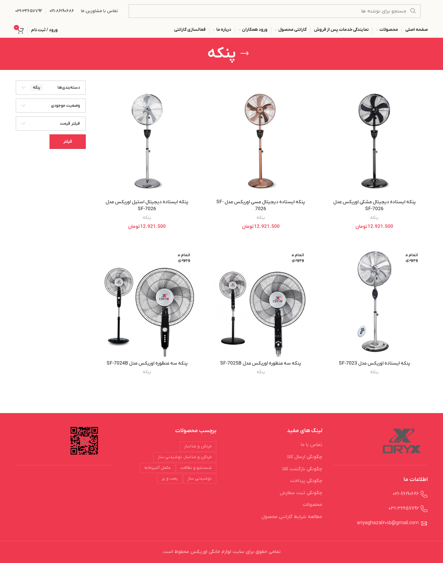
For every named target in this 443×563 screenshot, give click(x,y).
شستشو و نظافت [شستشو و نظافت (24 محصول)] (196, 468)
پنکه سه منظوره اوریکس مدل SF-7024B (147, 363)
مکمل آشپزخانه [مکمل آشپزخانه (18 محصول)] (157, 468)
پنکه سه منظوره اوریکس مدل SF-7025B (260, 363)
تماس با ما (311, 444)
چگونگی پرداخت (306, 480)
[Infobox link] (61, 11)
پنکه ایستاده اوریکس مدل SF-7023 (374, 363)
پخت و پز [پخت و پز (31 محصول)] (170, 478)
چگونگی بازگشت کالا (302, 469)
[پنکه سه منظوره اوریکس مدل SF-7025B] (261, 302)
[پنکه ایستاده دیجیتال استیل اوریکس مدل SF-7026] (147, 141)
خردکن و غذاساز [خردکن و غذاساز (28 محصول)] (198, 446)
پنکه (374, 218)
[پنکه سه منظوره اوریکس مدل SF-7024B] (147, 302)
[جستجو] (274, 11)
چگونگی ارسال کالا (304, 457)
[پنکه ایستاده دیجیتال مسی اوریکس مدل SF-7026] (261, 141)
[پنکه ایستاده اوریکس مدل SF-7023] (374, 302)
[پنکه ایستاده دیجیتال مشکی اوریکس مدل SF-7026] (374, 141)
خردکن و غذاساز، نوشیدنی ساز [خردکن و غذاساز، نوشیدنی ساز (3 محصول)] (185, 457)
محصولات (312, 504)
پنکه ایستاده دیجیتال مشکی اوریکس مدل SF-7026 (374, 205)
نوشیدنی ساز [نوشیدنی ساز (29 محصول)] (200, 478)
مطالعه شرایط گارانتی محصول (291, 516)
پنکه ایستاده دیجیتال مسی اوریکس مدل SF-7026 (260, 205)
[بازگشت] (244, 54)
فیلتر (67, 141)
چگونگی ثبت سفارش (301, 493)
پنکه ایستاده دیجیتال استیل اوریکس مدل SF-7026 (147, 205)
